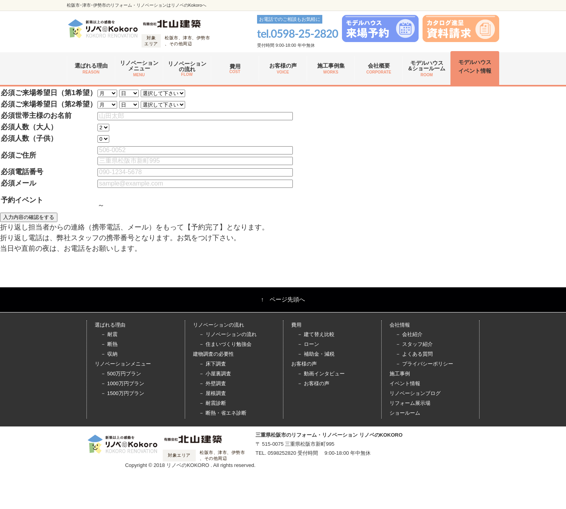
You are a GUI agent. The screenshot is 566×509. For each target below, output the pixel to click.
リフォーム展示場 (410, 403)
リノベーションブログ (415, 393)
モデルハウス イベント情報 (474, 66)
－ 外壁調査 (212, 383)
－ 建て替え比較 (315, 334)
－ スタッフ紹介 (414, 344)
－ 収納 (109, 354)
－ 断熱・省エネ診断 (222, 413)
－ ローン (308, 344)
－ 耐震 (109, 334)
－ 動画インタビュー (321, 374)
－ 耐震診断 (212, 403)
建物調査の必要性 (213, 354)
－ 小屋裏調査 (215, 374)
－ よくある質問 (414, 354)
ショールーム (405, 413)
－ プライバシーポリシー (424, 364)
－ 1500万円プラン (122, 393)
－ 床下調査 (212, 364)
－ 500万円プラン (121, 374)
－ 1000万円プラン (122, 383)
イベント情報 (405, 383)
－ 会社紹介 (409, 334)
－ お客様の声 (313, 383)
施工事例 (400, 374)
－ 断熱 (109, 344)
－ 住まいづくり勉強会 (225, 344)
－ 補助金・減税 (315, 354)
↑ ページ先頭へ (283, 299)
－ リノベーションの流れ (228, 334)
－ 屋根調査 (212, 393)
